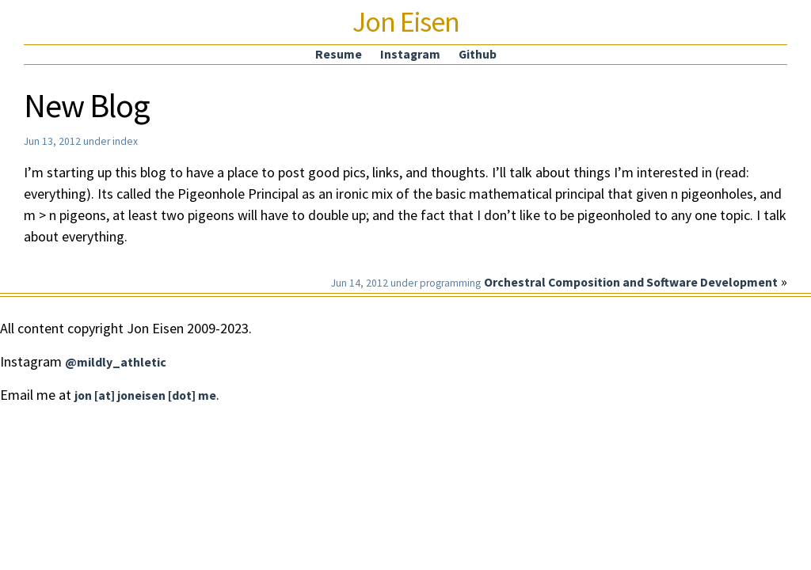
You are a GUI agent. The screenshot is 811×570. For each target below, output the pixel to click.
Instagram (410, 54)
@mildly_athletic (115, 362)
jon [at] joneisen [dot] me (145, 395)
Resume (338, 54)
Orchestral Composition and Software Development (631, 282)
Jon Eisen (405, 22)
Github (478, 54)
